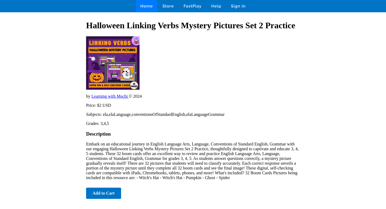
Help (216, 6)
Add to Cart (103, 193)
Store (168, 6)
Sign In (238, 6)
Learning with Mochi (110, 96)
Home (146, 6)
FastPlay (193, 6)
